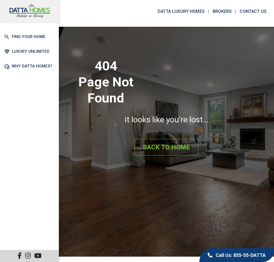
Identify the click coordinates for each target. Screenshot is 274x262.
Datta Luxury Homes (181, 11)
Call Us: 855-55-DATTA (237, 255)
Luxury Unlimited (26, 51)
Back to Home (166, 147)
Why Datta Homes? (27, 66)
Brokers (222, 11)
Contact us (253, 11)
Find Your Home (24, 37)
